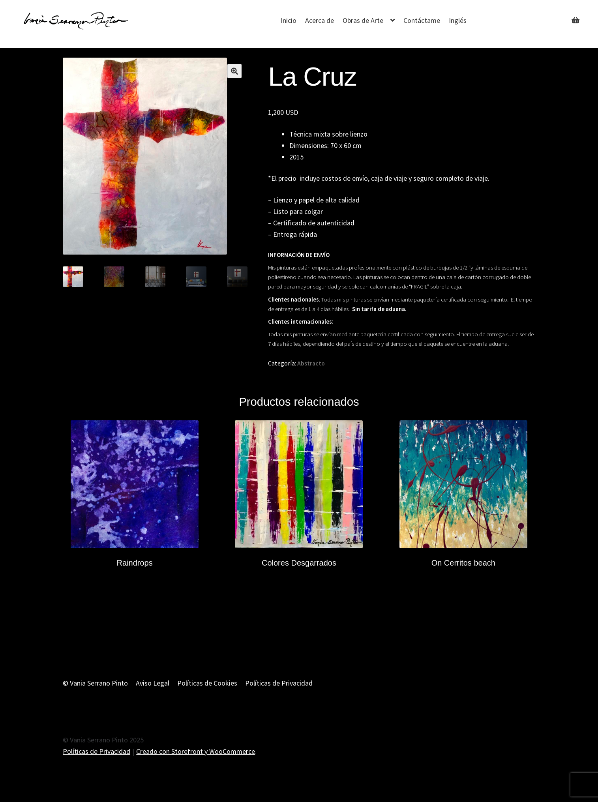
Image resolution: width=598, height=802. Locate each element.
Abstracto (311, 363)
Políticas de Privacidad (279, 683)
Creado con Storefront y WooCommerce (195, 751)
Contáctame (421, 20)
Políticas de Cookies (207, 683)
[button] (234, 71)
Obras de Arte (363, 20)
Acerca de (319, 20)
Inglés (458, 20)
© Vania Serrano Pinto (95, 683)
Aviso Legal (152, 683)
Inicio (288, 20)
